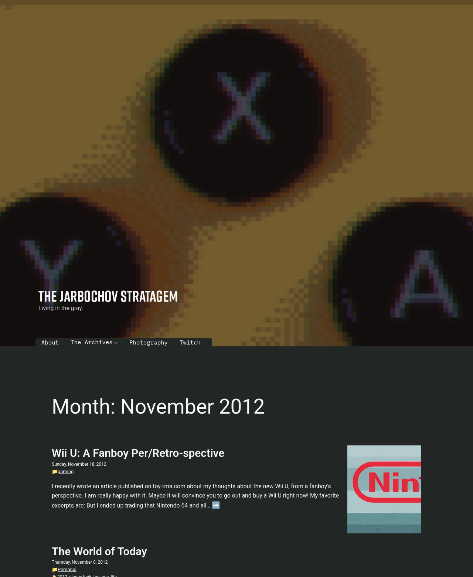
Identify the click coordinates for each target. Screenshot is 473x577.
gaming (66, 471)
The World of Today (99, 551)
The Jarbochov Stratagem (108, 296)
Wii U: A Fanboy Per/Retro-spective (138, 453)
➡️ (216, 505)
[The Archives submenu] (116, 342)
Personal (67, 569)
